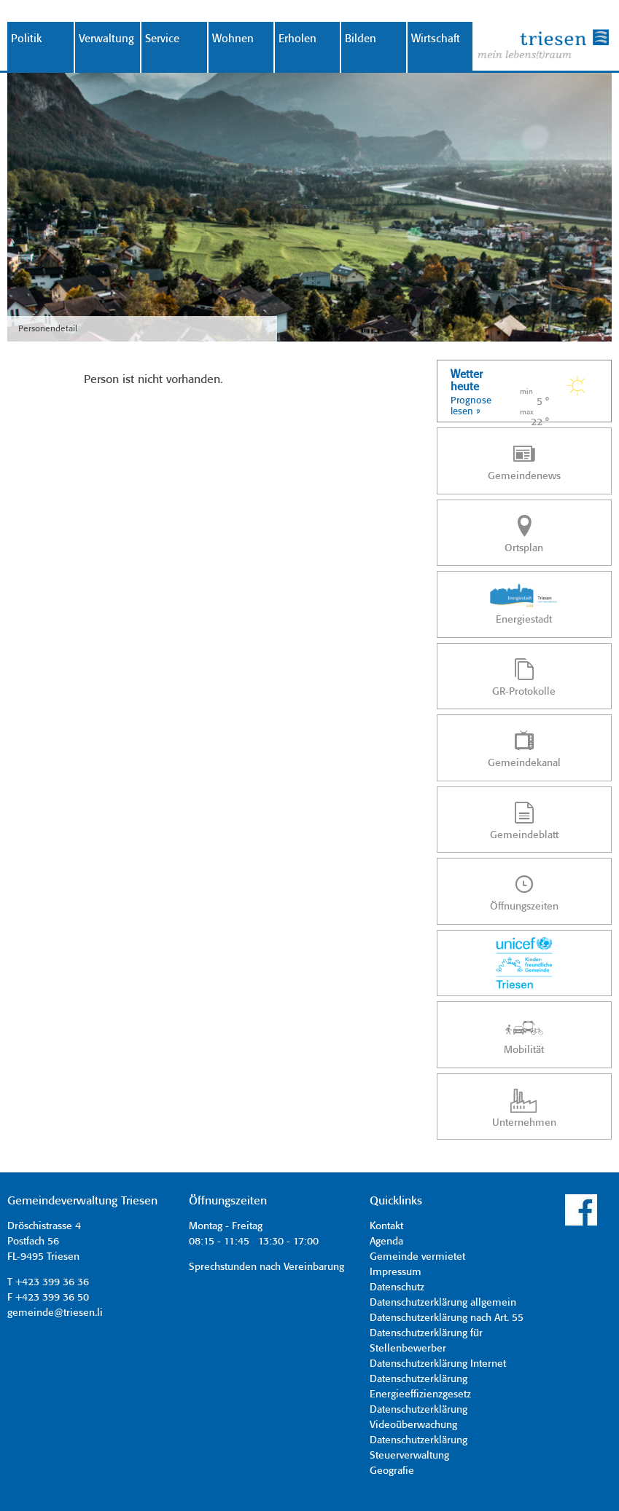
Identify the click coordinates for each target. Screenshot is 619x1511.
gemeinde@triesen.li (55, 1313)
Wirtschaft (435, 39)
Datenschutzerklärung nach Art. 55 (446, 1318)
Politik (26, 39)
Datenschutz (397, 1287)
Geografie (392, 1471)
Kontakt (386, 1226)
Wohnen (233, 39)
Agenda (386, 1241)
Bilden (360, 39)
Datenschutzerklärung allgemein (443, 1303)
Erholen (297, 39)
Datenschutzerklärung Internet (438, 1364)
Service (162, 39)
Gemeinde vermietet (417, 1257)
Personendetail (47, 329)
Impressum (395, 1272)
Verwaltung (106, 39)
